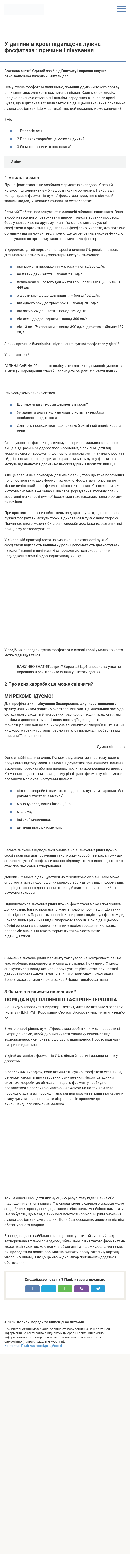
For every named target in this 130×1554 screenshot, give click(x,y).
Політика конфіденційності (41, 1346)
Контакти (11, 1346)
